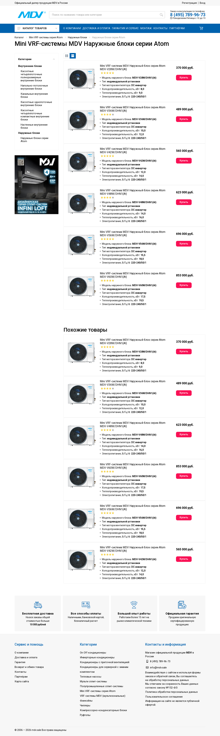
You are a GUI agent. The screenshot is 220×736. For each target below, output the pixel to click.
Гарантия (20, 662)
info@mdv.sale (158, 667)
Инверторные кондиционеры (97, 657)
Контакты (20, 671)
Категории (36, 59)
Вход (202, 3)
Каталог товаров (37, 28)
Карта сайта (22, 681)
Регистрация (189, 3)
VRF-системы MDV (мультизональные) (102, 695)
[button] (201, 28)
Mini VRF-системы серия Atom (46, 37)
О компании (22, 652)
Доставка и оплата (26, 657)
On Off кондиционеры (93, 652)
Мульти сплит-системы (93, 681)
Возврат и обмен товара (29, 667)
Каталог (19, 37)
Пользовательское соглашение (164, 696)
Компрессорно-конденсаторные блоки (103, 710)
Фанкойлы (86, 700)
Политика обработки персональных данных (171, 691)
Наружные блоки (77, 37)
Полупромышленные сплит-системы (101, 686)
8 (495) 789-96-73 (187, 14)
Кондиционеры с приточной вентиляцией (104, 662)
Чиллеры (85, 705)
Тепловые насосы (90, 676)
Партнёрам (21, 676)
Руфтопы (85, 715)
